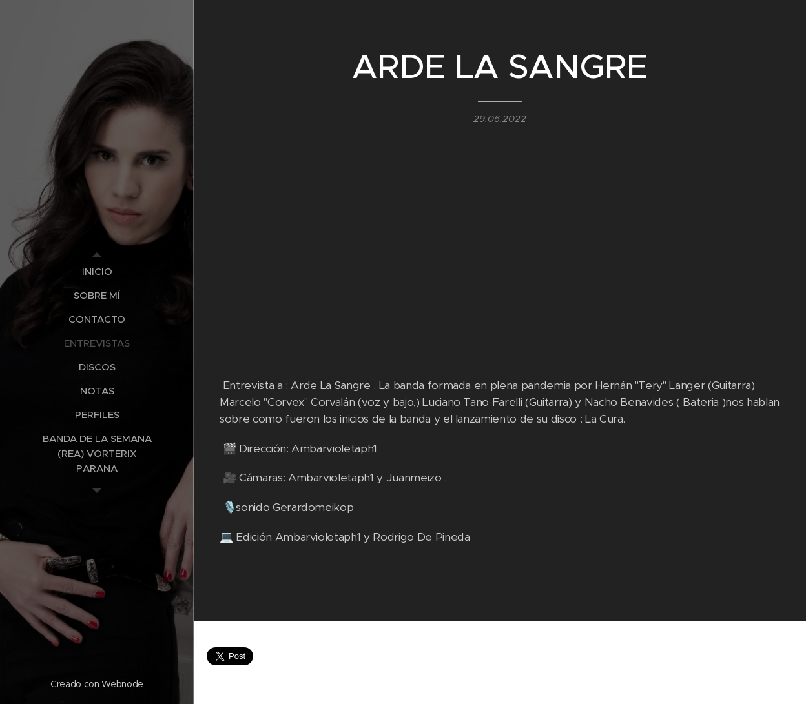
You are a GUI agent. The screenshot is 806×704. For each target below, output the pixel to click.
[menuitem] (97, 271)
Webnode (122, 684)
